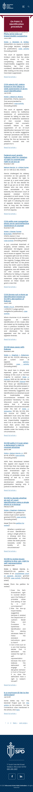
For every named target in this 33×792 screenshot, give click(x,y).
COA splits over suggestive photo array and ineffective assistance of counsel (16, 223)
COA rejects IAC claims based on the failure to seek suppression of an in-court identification (16, 87)
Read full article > (10, 77)
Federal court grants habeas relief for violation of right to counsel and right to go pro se (15, 158)
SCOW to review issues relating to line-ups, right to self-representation (16, 561)
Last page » (23, 723)
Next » (15, 723)
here (18, 710)
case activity (23, 49)
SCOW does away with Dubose (14, 348)
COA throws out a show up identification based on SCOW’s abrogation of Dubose (16, 297)
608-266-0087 (12, 769)
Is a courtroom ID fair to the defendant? (16, 693)
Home (6, 32)
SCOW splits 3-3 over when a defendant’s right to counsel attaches (16, 445)
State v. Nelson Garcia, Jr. (13, 453)
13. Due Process (13, 32)
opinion (26, 362)
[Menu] (23, 6)
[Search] (28, 6)
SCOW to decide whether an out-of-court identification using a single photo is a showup (16, 501)
